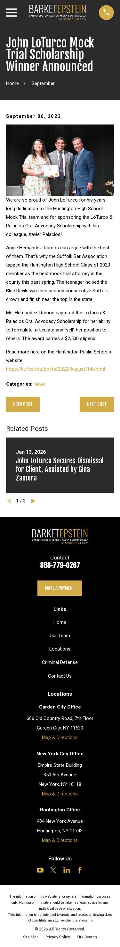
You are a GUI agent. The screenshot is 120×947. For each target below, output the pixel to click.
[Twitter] (53, 870)
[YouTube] (40, 870)
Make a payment (60, 588)
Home (59, 622)
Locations (59, 649)
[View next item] (33, 501)
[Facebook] (79, 870)
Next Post (97, 404)
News (39, 384)
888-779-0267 (60, 565)
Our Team (60, 635)
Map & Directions (60, 737)
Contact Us (60, 676)
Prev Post (23, 404)
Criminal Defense (60, 662)
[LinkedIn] (66, 870)
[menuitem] (31, 937)
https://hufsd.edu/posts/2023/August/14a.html (55, 369)
